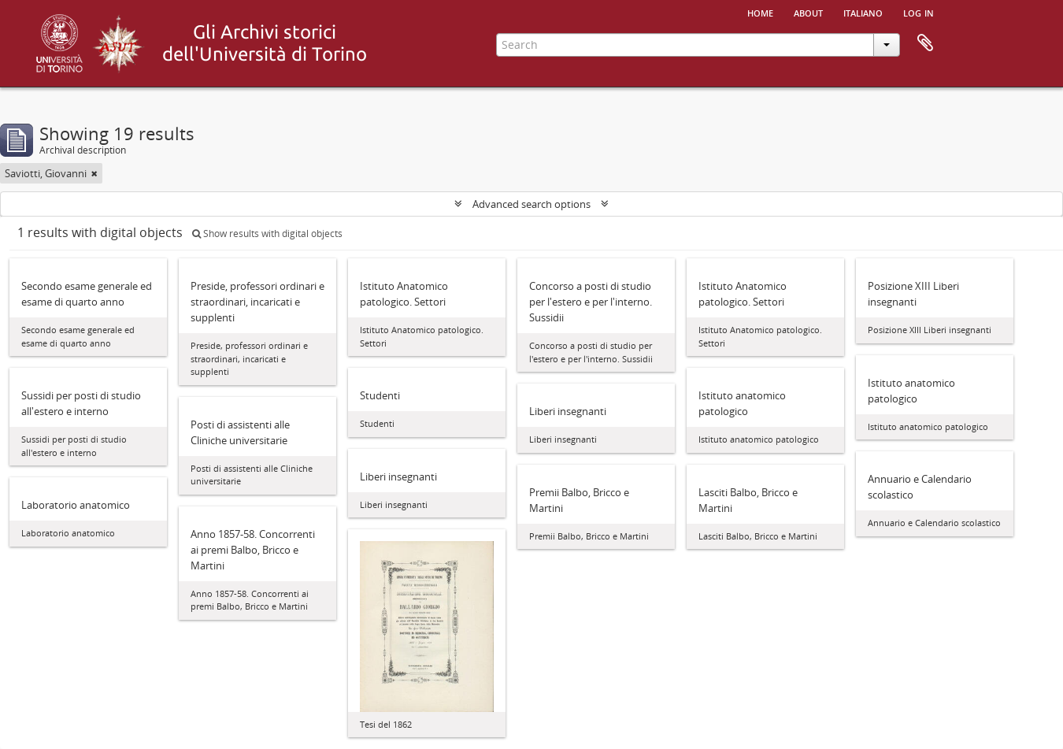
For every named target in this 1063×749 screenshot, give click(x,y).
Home (760, 11)
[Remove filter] (94, 173)
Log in (918, 11)
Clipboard (925, 43)
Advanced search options (531, 204)
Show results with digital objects (267, 233)
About (808, 11)
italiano (863, 11)
